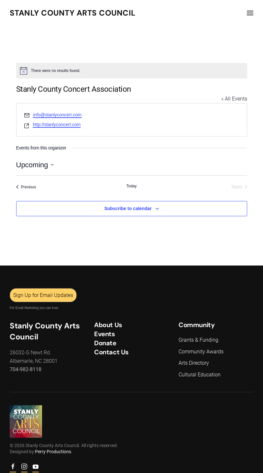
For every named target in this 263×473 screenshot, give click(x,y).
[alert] (131, 70)
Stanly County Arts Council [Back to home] (72, 13)
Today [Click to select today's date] (131, 186)
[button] (250, 13)
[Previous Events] (26, 187)
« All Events (234, 99)
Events (104, 334)
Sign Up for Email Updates (42, 295)
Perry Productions (52, 451)
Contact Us (110, 352)
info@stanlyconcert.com (57, 114)
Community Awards (200, 352)
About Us (107, 325)
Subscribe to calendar (127, 208)
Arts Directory (193, 363)
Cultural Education (199, 375)
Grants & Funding (198, 340)
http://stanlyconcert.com (57, 124)
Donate (104, 343)
